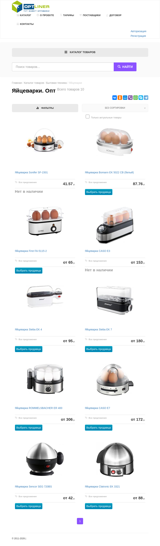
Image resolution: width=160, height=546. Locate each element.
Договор (114, 15)
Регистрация (138, 35)
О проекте (45, 15)
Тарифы (67, 15)
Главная (17, 82)
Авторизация (138, 31)
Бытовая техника (56, 82)
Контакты (25, 24)
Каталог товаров (34, 82)
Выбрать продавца (98, 192)
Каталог (24, 15)
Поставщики (90, 15)
